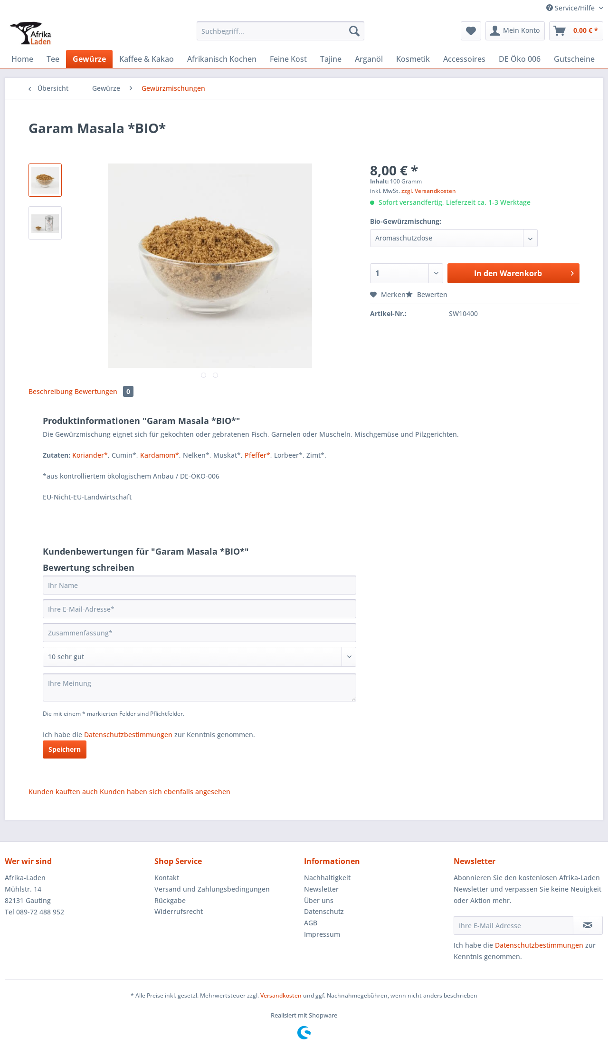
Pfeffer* (257, 455)
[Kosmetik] (413, 59)
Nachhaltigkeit (327, 877)
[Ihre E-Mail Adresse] (513, 925)
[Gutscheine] (574, 59)
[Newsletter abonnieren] (588, 925)
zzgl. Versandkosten (428, 191)
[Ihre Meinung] (199, 687)
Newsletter (321, 888)
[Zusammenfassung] (199, 632)
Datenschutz (324, 911)
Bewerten (426, 294)
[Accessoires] (464, 59)
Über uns (318, 900)
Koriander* (90, 455)
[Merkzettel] (471, 30)
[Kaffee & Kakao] (146, 59)
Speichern (64, 749)
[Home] (22, 59)
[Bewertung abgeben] (199, 657)
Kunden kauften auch (63, 791)
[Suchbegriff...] (280, 30)
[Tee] (53, 59)
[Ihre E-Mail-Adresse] (199, 608)
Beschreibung (50, 391)
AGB (310, 922)
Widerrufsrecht (178, 911)
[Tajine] (331, 59)
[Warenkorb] (576, 30)
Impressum (322, 934)
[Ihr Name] (199, 585)
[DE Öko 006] (519, 59)
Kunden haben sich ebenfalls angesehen (165, 791)
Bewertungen (104, 391)
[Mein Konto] (515, 30)
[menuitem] (280, 35)
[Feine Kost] (288, 59)
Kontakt (166, 877)
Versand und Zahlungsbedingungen (212, 888)
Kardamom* (159, 455)
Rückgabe (170, 900)
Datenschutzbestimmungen (128, 734)
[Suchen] (354, 30)
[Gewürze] (89, 59)
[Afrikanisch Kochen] (221, 59)
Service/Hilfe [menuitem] (571, 7)
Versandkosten (281, 995)
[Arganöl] (369, 59)
